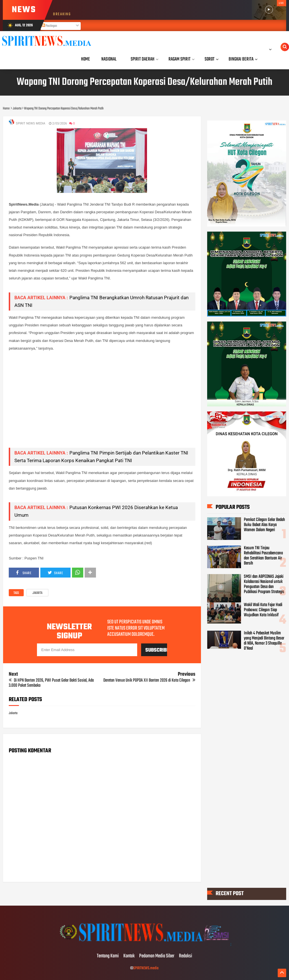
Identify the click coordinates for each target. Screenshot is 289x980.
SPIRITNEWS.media (146, 968)
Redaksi (185, 956)
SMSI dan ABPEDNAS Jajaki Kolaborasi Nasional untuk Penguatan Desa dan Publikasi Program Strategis (264, 584)
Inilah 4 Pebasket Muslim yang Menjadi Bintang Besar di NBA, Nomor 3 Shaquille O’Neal (264, 641)
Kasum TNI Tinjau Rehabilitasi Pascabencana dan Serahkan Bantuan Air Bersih (263, 555)
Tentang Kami (108, 956)
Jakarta (37, 593)
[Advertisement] (102, 403)
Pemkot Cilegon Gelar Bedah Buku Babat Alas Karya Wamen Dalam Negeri (264, 524)
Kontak (129, 956)
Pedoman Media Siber (156, 956)
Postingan (49, 26)
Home (85, 59)
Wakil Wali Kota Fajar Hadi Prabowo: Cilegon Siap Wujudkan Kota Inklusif (263, 610)
